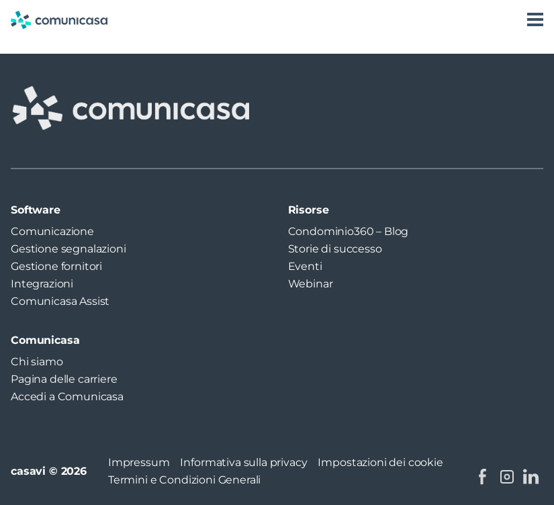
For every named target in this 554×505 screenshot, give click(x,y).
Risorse (308, 209)
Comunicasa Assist (60, 301)
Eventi (305, 266)
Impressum (139, 462)
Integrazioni (42, 283)
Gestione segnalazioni (68, 248)
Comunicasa (45, 340)
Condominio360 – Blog (348, 231)
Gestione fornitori (56, 266)
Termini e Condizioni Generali (184, 479)
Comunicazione (52, 231)
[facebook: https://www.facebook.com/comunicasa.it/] (483, 477)
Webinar (310, 283)
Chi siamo (37, 361)
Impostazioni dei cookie (380, 462)
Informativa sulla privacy (243, 462)
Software (35, 209)
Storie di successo (335, 248)
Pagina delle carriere (64, 379)
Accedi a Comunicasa (67, 396)
